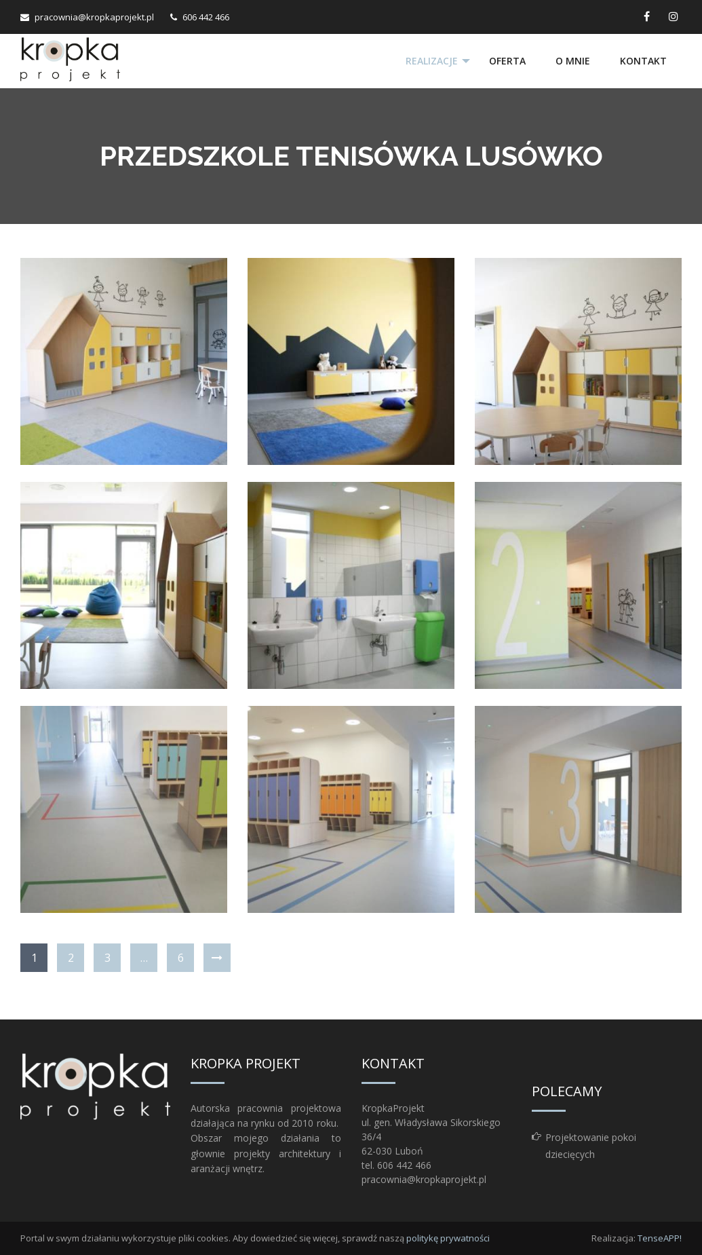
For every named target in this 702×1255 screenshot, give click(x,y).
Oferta (507, 60)
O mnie (572, 60)
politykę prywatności (448, 1238)
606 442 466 (205, 17)
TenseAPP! (660, 1238)
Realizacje (431, 60)
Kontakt (643, 60)
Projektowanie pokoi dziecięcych (590, 1146)
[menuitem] (432, 61)
